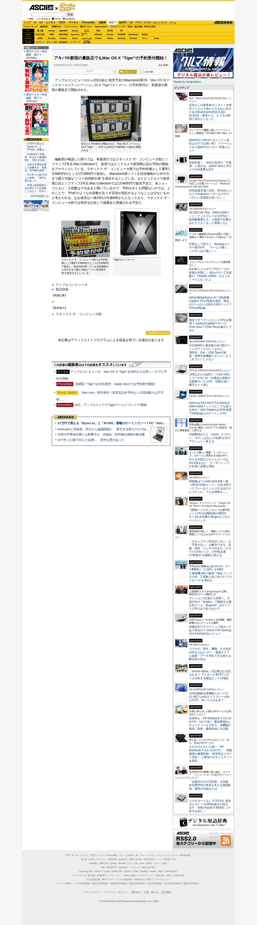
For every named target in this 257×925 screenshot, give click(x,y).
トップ (27, 22)
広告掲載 (166, 892)
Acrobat (52, 38)
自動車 (102, 22)
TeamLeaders (101, 27)
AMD (51, 34)
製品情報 (62, 289)
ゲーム (172, 23)
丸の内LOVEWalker (173, 883)
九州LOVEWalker (154, 883)
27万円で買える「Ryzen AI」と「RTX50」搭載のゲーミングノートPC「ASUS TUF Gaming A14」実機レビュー (134, 423)
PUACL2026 (149, 27)
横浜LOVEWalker (100, 883)
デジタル (73, 22)
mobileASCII (139, 879)
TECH (62, 22)
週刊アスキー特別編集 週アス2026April (36, 98)
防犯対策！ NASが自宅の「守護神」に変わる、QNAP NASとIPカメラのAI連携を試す (210, 166)
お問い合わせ (151, 892)
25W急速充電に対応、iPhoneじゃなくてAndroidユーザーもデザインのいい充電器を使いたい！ (210, 194)
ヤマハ (145, 38)
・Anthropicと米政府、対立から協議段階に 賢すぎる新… (36, 157)
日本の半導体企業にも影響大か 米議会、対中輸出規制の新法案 (101, 434)
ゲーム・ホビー (68, 7)
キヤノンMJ (51, 42)
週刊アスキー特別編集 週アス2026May (36, 54)
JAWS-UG (103, 863)
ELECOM (40, 34)
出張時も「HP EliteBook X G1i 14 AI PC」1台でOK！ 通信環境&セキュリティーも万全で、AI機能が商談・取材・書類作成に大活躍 (210, 723)
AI (35, 22)
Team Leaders (130, 875)
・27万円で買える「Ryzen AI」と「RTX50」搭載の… (36, 146)
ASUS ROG (63, 34)
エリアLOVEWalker (82, 883)
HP (121, 31)
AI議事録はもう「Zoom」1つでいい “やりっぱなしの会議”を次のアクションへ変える (210, 438)
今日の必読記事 (93, 879)
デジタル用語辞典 (124, 879)
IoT (41, 22)
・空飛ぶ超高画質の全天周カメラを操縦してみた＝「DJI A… (36, 188)
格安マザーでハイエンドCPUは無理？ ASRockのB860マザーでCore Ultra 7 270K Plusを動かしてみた (210, 325)
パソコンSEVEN (87, 30)
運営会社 (136, 892)
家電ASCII (56, 27)
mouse (51, 31)
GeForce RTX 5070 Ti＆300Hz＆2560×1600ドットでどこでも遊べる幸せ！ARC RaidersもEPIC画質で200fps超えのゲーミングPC (210, 408)
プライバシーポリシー (116, 892)
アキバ (138, 22)
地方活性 (138, 27)
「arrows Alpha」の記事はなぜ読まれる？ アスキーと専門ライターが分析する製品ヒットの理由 (210, 675)
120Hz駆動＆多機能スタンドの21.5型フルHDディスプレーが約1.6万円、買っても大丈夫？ (209, 697)
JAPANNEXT (63, 42)
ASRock (98, 34)
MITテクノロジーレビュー (158, 879)
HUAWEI (122, 34)
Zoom (156, 38)
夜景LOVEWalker (137, 883)
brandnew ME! (87, 42)
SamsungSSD (84, 34)
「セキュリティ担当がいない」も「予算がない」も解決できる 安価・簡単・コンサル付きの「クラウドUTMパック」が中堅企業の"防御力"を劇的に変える (210, 548)
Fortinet (133, 38)
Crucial (110, 34)
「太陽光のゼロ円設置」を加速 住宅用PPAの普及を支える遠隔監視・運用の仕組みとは (210, 785)
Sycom (75, 31)
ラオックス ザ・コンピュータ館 (78, 314)
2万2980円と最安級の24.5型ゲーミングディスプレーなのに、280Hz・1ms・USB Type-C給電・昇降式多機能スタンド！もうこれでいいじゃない (210, 352)
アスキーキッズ (30, 27)
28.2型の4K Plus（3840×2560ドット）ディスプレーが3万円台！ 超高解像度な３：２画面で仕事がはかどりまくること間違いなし (210, 217)
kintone (63, 38)
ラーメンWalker (64, 883)
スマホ (147, 22)
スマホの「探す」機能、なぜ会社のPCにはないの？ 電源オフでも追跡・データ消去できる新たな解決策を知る (210, 654)
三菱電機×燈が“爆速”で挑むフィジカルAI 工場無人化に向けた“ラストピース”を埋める (210, 577)
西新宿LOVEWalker (118, 883)
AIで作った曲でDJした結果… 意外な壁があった (91, 439)
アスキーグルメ (71, 27)
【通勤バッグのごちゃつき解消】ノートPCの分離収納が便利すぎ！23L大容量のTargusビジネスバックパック (210, 515)
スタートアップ (160, 23)
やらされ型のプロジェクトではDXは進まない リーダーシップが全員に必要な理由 (209, 463)
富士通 (40, 31)
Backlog (121, 38)
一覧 (114, 72)
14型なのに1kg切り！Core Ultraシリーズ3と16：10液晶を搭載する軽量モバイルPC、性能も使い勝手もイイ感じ (209, 379)
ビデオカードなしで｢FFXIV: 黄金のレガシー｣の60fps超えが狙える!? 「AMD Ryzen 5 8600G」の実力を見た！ (210, 806)
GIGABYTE (75, 35)
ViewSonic (133, 34)
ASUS (110, 31)
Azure (75, 38)
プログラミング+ (117, 27)
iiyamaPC (63, 31)
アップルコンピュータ (72, 284)
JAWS (40, 38)
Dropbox (98, 38)
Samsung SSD (86, 871)
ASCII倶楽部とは (39, 196)
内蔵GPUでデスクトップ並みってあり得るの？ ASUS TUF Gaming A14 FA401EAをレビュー (210, 630)
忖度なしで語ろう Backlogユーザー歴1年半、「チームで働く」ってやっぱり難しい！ (209, 247)
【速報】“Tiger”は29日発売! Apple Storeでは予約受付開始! (114, 384)
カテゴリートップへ (158, 333)
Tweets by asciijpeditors (187, 81)
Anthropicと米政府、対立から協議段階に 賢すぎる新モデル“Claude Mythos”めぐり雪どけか (121, 429)
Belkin (145, 34)
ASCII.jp (41, 7)
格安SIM (44, 27)
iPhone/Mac (88, 22)
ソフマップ (75, 42)
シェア (89, 71)
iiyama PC (123, 859)
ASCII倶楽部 (224, 23)
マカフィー (40, 42)
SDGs (130, 27)
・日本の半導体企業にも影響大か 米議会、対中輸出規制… (35, 167)
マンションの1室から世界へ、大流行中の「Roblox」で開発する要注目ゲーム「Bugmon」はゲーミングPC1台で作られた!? (210, 603)
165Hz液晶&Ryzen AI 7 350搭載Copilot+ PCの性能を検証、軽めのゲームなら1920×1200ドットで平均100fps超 (210, 303)
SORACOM (116, 871)
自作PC (123, 22)
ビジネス (50, 22)
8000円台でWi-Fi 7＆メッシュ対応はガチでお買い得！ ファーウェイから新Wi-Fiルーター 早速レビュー (210, 145)
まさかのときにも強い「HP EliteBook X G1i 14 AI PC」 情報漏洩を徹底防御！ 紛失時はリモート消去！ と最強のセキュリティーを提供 (210, 753)
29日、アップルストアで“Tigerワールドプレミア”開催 (110, 404)
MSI (98, 31)
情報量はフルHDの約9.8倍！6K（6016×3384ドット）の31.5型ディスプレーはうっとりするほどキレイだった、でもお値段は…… (210, 486)
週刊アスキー (86, 27)
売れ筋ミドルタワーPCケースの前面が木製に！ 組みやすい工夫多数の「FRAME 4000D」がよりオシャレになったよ (210, 274)
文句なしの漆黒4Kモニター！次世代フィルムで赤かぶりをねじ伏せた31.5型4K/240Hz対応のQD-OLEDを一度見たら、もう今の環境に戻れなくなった (210, 111)
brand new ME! (148, 867)
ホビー (112, 22)
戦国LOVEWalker (191, 883)
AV (131, 22)
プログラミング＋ (147, 875)
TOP (68, 855)
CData (110, 38)
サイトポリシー (92, 892)
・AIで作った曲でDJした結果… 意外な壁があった (36, 177)
